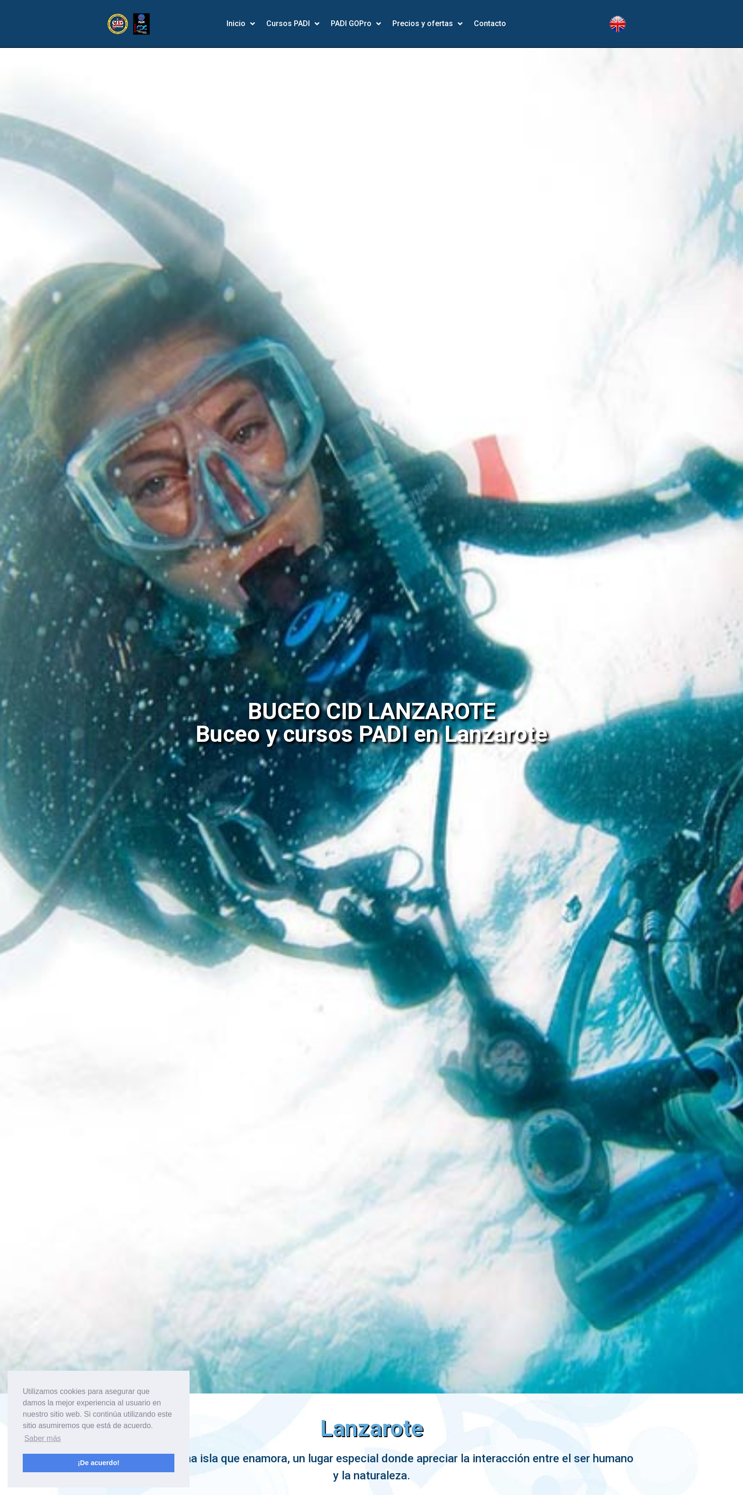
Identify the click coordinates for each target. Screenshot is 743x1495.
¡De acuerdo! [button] (98, 1463)
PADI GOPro (356, 23)
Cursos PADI (292, 23)
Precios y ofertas (427, 23)
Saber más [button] (42, 1438)
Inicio (241, 23)
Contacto (490, 23)
